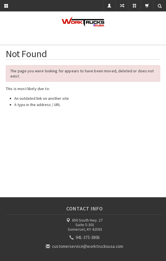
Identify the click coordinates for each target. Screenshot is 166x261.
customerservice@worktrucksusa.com (85, 246)
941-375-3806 (84, 237)
